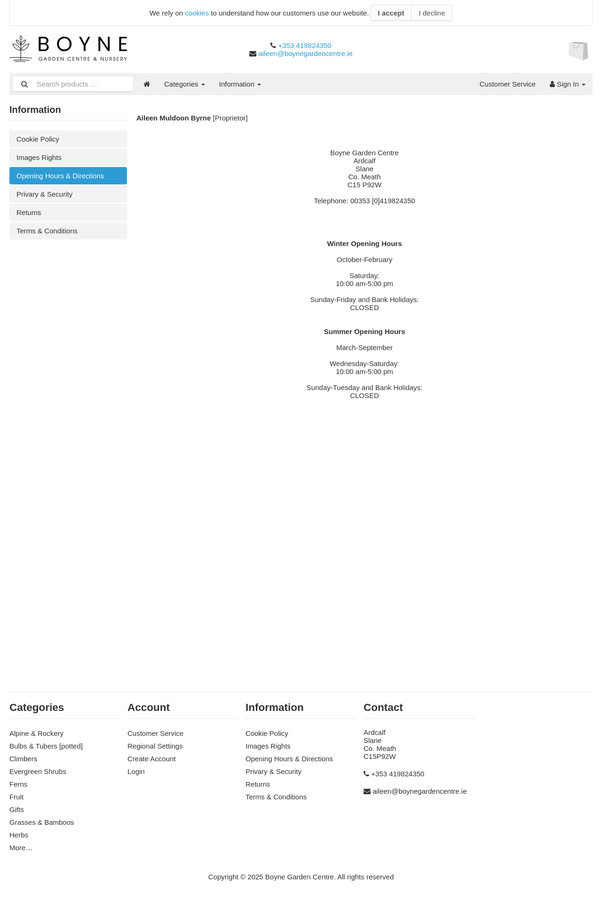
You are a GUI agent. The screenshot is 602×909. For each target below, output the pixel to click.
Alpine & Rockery (36, 733)
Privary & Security (44, 194)
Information (240, 84)
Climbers (23, 759)
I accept (391, 13)
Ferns (18, 784)
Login (136, 771)
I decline (432, 13)
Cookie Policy (37, 139)
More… (20, 848)
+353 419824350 (305, 45)
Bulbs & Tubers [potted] (46, 746)
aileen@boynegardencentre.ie (305, 53)
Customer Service (508, 84)
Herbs (18, 835)
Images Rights (39, 157)
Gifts (16, 809)
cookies (197, 13)
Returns (28, 212)
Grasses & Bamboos (41, 822)
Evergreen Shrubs (37, 771)
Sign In (568, 84)
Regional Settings (155, 746)
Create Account (151, 759)
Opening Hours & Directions (60, 176)
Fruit (16, 797)
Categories (184, 84)
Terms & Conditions (47, 231)
